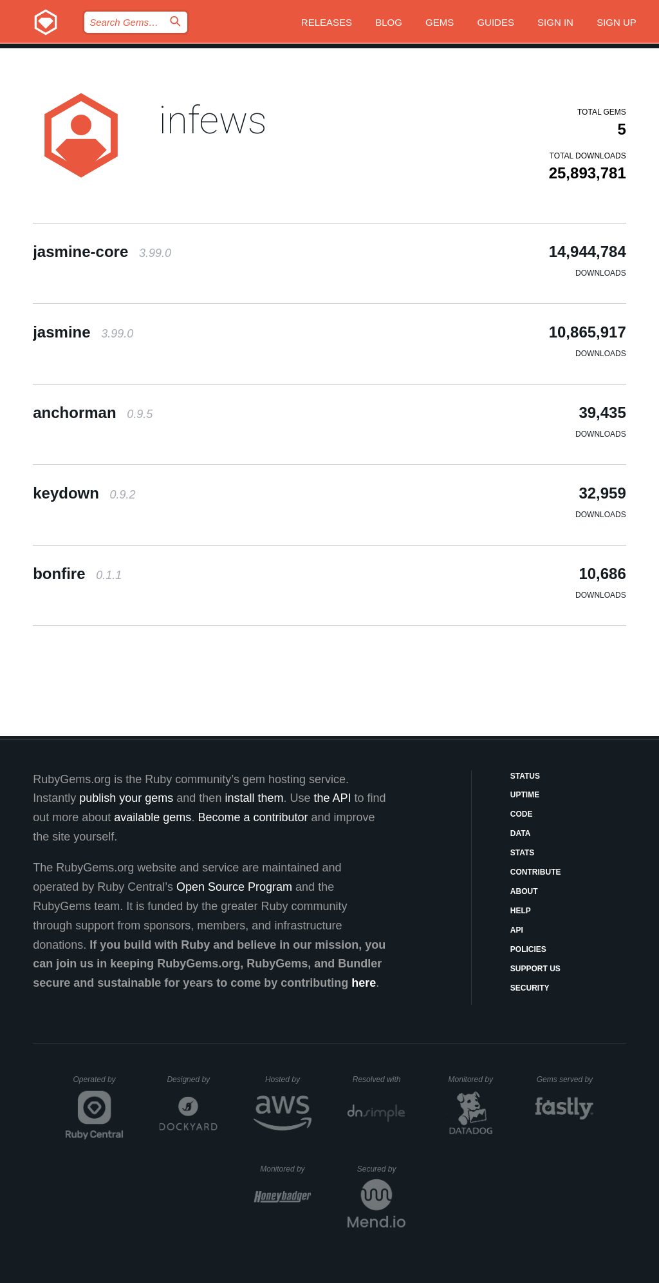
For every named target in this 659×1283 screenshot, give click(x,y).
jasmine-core (102, 251)
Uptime (524, 794)
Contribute (535, 872)
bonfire (77, 573)
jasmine (83, 332)
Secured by (381, 1169)
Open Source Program (234, 886)
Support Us (535, 968)
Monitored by (474, 1079)
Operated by (98, 1084)
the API (332, 798)
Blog (388, 22)
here (363, 982)
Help (520, 910)
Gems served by (565, 1079)
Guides (495, 22)
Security (530, 988)
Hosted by (288, 1079)
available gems (152, 817)
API (516, 930)
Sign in (555, 22)
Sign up (616, 22)
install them (254, 798)
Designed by (192, 1079)
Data (520, 833)
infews (212, 120)
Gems (439, 22)
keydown (84, 493)
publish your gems (126, 798)
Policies (528, 949)
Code (521, 814)
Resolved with (379, 1079)
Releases (326, 22)
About (524, 891)
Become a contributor (253, 817)
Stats (522, 852)
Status (525, 776)
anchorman (93, 412)
